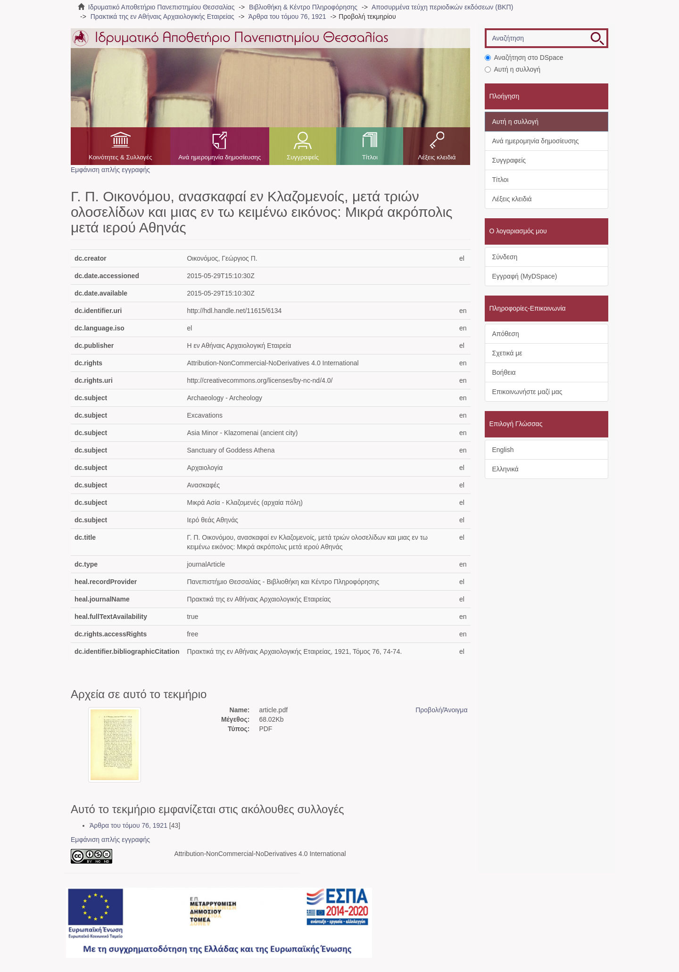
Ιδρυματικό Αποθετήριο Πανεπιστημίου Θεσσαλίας (161, 7)
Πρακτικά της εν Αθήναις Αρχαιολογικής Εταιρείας (162, 16)
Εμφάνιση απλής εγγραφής (110, 169)
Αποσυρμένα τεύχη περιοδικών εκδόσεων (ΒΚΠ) (442, 7)
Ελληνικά (505, 469)
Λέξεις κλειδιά (436, 157)
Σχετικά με (507, 353)
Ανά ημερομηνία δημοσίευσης (219, 157)
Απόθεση (505, 334)
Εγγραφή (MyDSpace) (524, 276)
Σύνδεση (505, 257)
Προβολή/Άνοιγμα (441, 710)
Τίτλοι (370, 157)
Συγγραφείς (303, 157)
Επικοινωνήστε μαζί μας (527, 391)
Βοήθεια (504, 372)
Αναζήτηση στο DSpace (524, 57)
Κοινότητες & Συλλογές (120, 157)
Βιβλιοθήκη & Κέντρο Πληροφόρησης (303, 7)
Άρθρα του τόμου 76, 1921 (287, 16)
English (503, 449)
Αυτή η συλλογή (513, 69)
